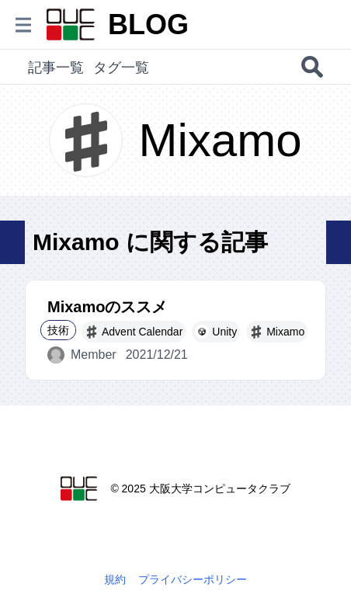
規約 (115, 579)
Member (81, 354)
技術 (58, 330)
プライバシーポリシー (192, 579)
